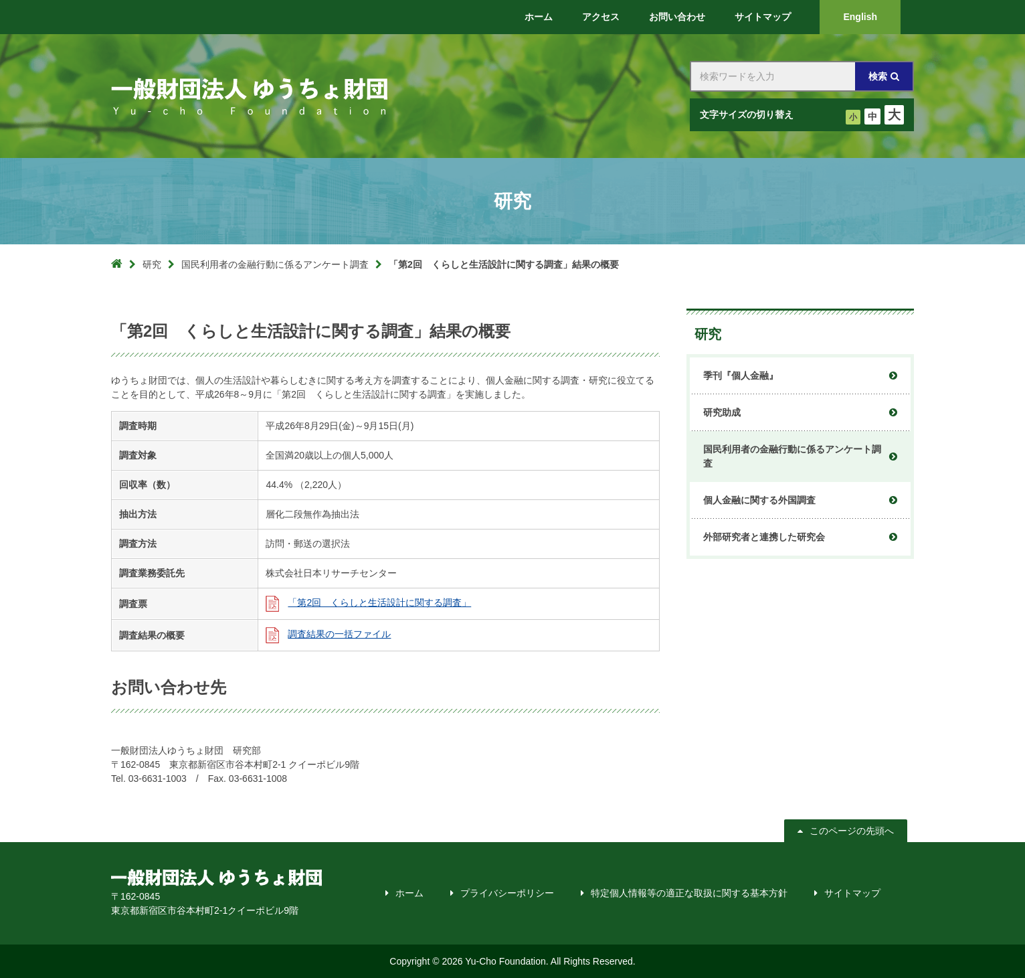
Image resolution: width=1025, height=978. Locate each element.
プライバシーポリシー (507, 893)
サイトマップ (852, 893)
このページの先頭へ (852, 830)
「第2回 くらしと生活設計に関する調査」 (379, 602)
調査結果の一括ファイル (339, 634)
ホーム (409, 893)
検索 (877, 76)
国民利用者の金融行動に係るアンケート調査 (275, 264)
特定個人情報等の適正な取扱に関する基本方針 (689, 893)
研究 (152, 264)
